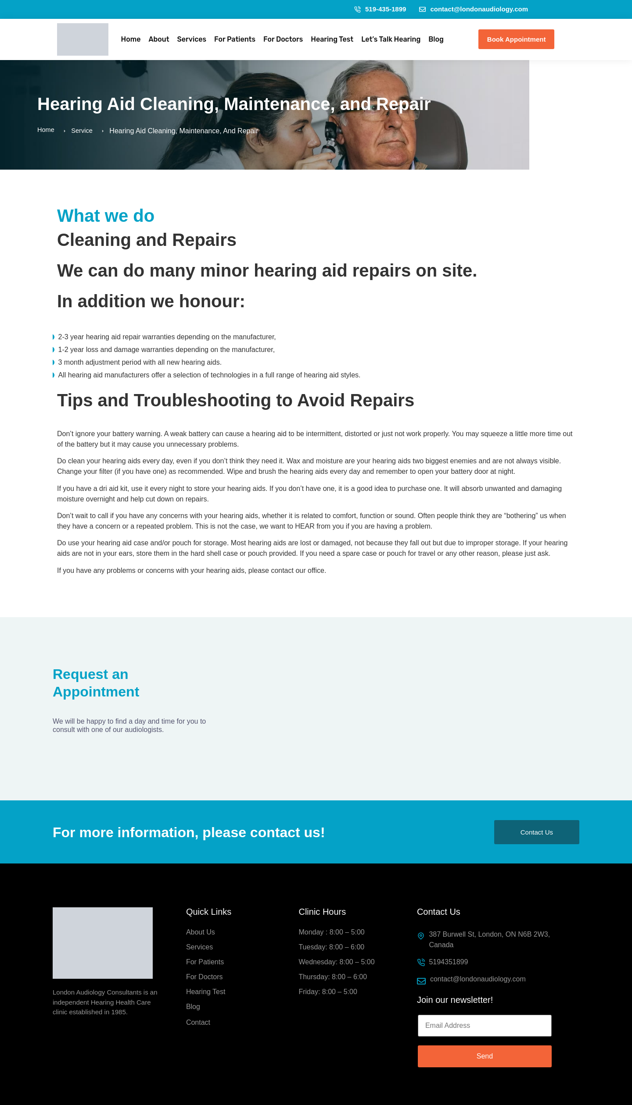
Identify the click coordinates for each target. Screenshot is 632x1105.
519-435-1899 (380, 9)
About (158, 39)
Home (131, 39)
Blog (436, 39)
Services (191, 39)
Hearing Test (332, 39)
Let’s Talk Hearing (390, 39)
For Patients (234, 39)
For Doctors (283, 39)
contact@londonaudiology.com (473, 9)
